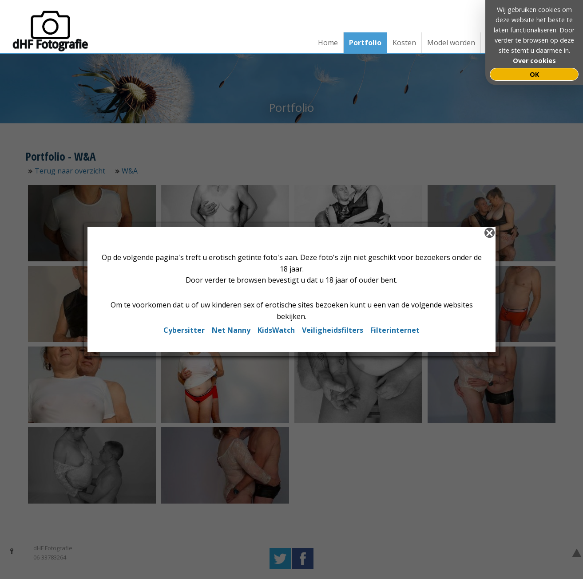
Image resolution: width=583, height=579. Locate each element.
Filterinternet (395, 330)
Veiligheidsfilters (332, 330)
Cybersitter (184, 330)
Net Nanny (231, 330)
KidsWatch (276, 330)
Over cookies (534, 60)
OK (534, 74)
